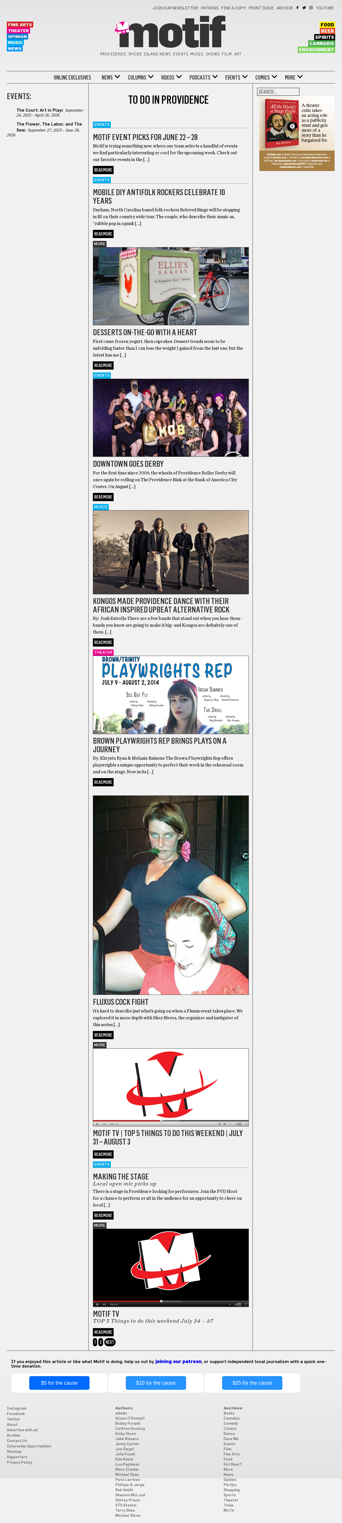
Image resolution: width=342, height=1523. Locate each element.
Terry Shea (125, 1510)
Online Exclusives (72, 77)
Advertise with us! (22, 1430)
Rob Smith (124, 1490)
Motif (171, 34)
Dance (229, 1434)
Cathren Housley (130, 1429)
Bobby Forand (127, 1424)
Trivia (228, 1505)
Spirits (324, 37)
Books (229, 1413)
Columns (137, 77)
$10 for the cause (156, 1383)
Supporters (17, 1457)
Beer (327, 31)
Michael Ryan (127, 1475)
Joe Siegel (124, 1449)
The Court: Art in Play (39, 110)
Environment (316, 50)
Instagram (311, 7)
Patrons (210, 8)
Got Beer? (233, 1464)
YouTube (325, 8)
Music (15, 43)
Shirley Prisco (127, 1500)
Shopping (232, 1490)
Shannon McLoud (130, 1495)
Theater (18, 31)
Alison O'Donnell (130, 1418)
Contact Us (17, 1441)
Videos (167, 77)
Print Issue (261, 8)
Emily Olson (125, 1434)
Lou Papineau (127, 1464)
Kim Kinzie (124, 1459)
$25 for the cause (252, 1383)
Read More (103, 170)
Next (110, 1342)
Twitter (305, 7)
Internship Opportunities (29, 1446)
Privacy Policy (19, 1462)
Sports (230, 1495)
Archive (284, 8)
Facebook (298, 7)
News (15, 49)
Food (327, 25)
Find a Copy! (233, 8)
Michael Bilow (127, 1516)
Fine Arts (20, 25)
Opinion (17, 37)
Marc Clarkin (126, 1470)
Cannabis (321, 43)
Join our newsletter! (176, 8)
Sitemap (14, 1452)
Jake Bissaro (127, 1439)
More (290, 77)
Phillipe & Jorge (130, 1485)
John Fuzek (125, 1454)
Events (232, 77)
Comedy (231, 1424)
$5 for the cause (59, 1383)
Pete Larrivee (127, 1480)
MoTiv (229, 1510)
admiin (121, 1413)
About (12, 1425)
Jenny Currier (127, 1444)
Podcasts (199, 77)
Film (227, 1449)
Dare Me (103, 792)
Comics (262, 77)
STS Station (125, 1505)
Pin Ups (230, 1485)
